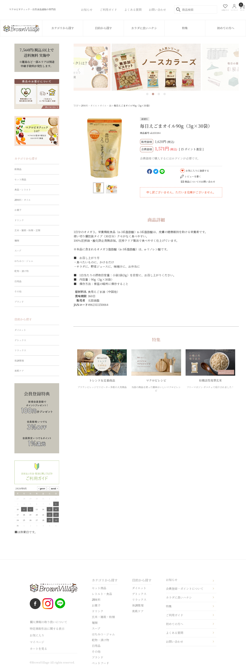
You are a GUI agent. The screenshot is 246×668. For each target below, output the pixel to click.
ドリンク (19, 220)
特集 (185, 28)
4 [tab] (164, 94)
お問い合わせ (174, 642)
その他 (17, 291)
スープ (17, 250)
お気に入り (37, 635)
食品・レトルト (22, 189)
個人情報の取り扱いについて (48, 622)
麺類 (16, 240)
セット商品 (20, 179)
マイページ (37, 642)
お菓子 (17, 210)
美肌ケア (19, 370)
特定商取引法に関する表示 (47, 629)
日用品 (17, 281)
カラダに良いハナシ (144, 28)
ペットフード (100, 663)
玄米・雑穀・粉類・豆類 (27, 230)
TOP (76, 105)
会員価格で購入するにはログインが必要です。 (170, 158)
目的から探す (103, 28)
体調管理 (19, 360)
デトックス (20, 340)
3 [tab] (159, 94)
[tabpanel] (156, 67)
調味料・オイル (89, 105)
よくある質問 (174, 633)
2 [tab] (153, 94)
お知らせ (171, 580)
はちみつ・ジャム (23, 261)
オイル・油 (105, 105)
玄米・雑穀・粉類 (103, 617)
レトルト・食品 (102, 594)
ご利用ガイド (174, 615)
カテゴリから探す (62, 28)
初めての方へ (225, 28)
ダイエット (20, 330)
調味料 (96, 600)
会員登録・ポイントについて (184, 589)
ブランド (19, 301)
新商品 (17, 169)
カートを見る (38, 649)
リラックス (20, 350)
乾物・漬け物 (21, 271)
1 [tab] (147, 94)
